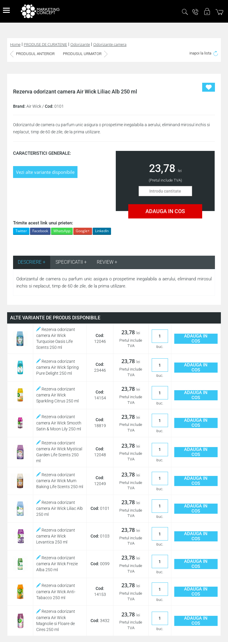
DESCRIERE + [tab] (31, 262)
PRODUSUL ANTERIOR (32, 53)
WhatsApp (61, 230)
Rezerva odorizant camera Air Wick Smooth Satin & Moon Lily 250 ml (58, 422)
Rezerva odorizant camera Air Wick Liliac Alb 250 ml (59, 508)
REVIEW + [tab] (107, 262)
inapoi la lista (203, 53)
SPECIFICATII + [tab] (71, 262)
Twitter (21, 230)
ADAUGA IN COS (165, 211)
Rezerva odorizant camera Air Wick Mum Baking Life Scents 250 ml (59, 480)
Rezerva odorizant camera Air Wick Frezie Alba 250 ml (57, 563)
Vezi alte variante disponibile (45, 172)
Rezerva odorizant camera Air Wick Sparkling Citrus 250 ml (57, 395)
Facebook (40, 230)
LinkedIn (102, 230)
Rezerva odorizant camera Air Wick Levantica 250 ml (55, 536)
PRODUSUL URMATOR (85, 53)
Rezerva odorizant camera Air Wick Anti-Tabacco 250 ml (55, 591)
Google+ (83, 230)
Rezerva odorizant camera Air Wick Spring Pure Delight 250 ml (57, 367)
